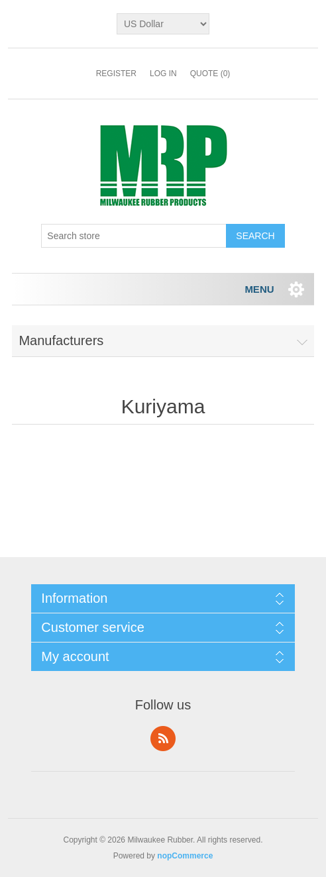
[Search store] (134, 236)
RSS (163, 738)
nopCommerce (185, 855)
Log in (163, 73)
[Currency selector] (163, 23)
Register (116, 73)
